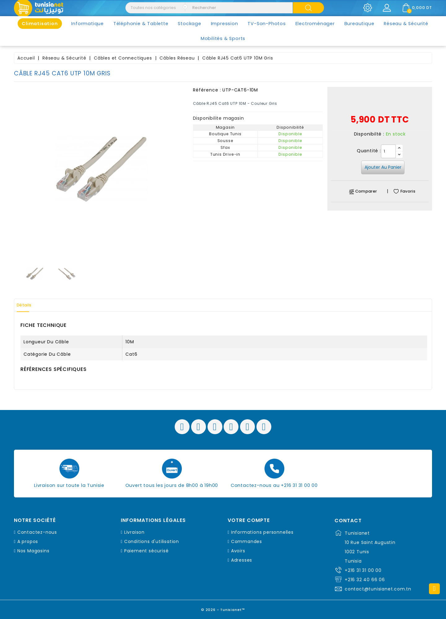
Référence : (207, 90)
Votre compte (249, 520)
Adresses (241, 560)
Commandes (246, 541)
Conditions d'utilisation (151, 541)
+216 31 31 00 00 (363, 570)
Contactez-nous (37, 532)
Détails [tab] (27, 305)
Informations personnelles (262, 532)
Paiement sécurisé (146, 551)
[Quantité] (388, 151)
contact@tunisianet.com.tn (378, 589)
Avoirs (238, 551)
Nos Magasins (33, 551)
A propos (27, 541)
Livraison (134, 532)
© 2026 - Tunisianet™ (223, 608)
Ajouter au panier (383, 167)
